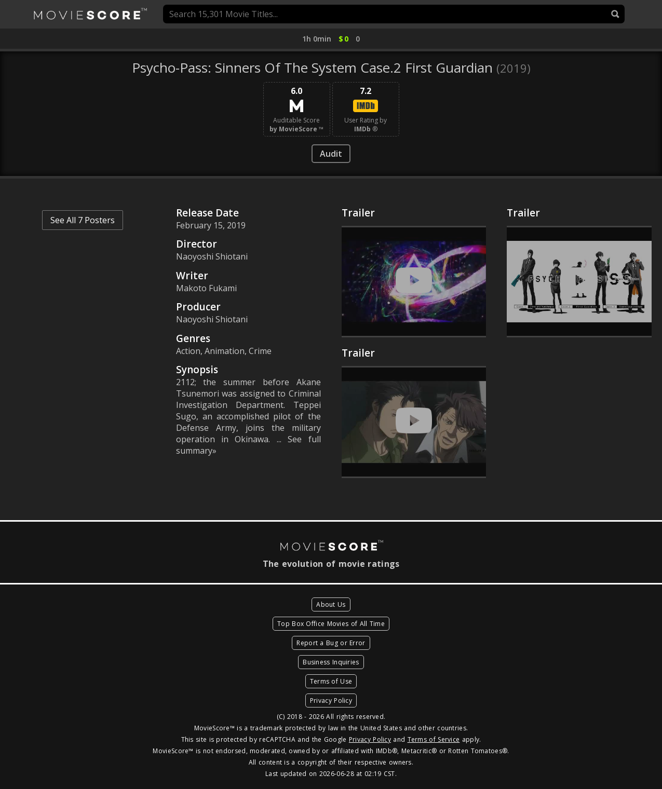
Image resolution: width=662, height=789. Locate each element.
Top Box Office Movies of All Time (331, 623)
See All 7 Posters (82, 220)
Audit (331, 153)
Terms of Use (331, 681)
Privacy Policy (331, 700)
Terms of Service (434, 739)
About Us (330, 604)
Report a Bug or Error (330, 642)
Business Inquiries (331, 662)
